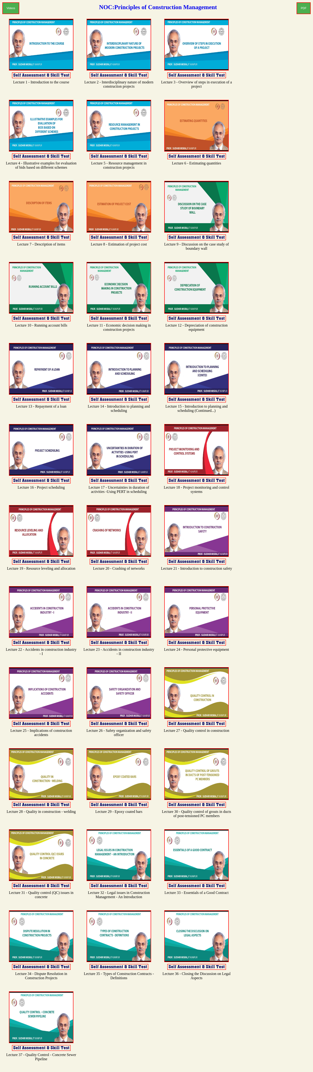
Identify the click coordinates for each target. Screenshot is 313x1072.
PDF (303, 8)
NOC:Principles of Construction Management (158, 7)
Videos (11, 8)
